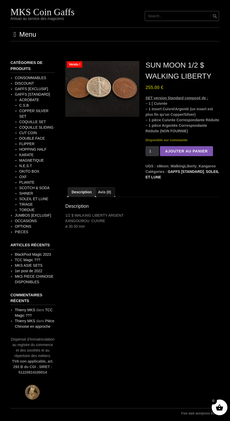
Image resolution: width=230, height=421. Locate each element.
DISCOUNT (24, 83)
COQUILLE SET (32, 122)
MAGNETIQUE (31, 160)
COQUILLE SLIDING (36, 127)
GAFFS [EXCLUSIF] (31, 89)
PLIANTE (26, 182)
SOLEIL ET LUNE (33, 199)
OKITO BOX (29, 171)
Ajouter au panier (186, 151)
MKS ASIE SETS (29, 265)
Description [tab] (82, 192)
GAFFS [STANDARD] (186, 172)
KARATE (26, 155)
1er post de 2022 (28, 271)
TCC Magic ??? (27, 260)
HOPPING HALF (33, 149)
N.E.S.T (25, 166)
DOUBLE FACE (32, 138)
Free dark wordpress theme (200, 413)
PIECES (21, 232)
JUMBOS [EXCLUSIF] (33, 215)
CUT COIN (28, 133)
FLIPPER (26, 144)
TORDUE (27, 210)
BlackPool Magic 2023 (33, 254)
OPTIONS (23, 226)
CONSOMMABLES (30, 78)
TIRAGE (26, 204)
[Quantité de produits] (152, 151)
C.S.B (24, 105)
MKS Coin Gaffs (42, 12)
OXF (23, 177)
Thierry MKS (25, 310)
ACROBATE (29, 100)
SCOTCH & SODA (34, 188)
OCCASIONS (26, 221)
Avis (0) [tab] (104, 192)
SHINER (26, 193)
